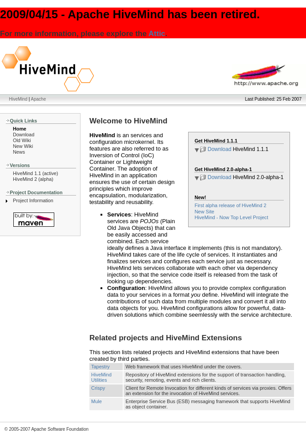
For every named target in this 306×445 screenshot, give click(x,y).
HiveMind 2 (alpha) (33, 179)
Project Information (33, 200)
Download (23, 134)
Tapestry (100, 366)
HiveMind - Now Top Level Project (231, 217)
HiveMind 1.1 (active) (35, 173)
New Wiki (23, 146)
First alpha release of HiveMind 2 (230, 205)
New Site (204, 211)
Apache (38, 99)
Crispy (98, 388)
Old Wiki (22, 140)
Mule (96, 401)
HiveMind (18, 99)
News (19, 152)
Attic (157, 33)
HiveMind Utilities (101, 377)
